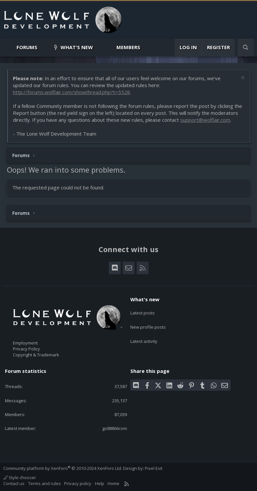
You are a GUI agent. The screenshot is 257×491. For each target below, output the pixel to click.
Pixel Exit (153, 468)
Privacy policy (77, 483)
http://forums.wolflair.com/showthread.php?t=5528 (71, 92)
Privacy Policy (26, 349)
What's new (77, 47)
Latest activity (143, 335)
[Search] (245, 47)
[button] (43, 47)
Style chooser (19, 477)
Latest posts (142, 311)
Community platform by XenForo (62, 468)
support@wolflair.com (205, 119)
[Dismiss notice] (242, 78)
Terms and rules (44, 483)
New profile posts (148, 323)
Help (99, 483)
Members (128, 47)
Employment (25, 343)
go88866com (114, 428)
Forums (27, 47)
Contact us (13, 483)
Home (113, 483)
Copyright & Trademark (36, 355)
